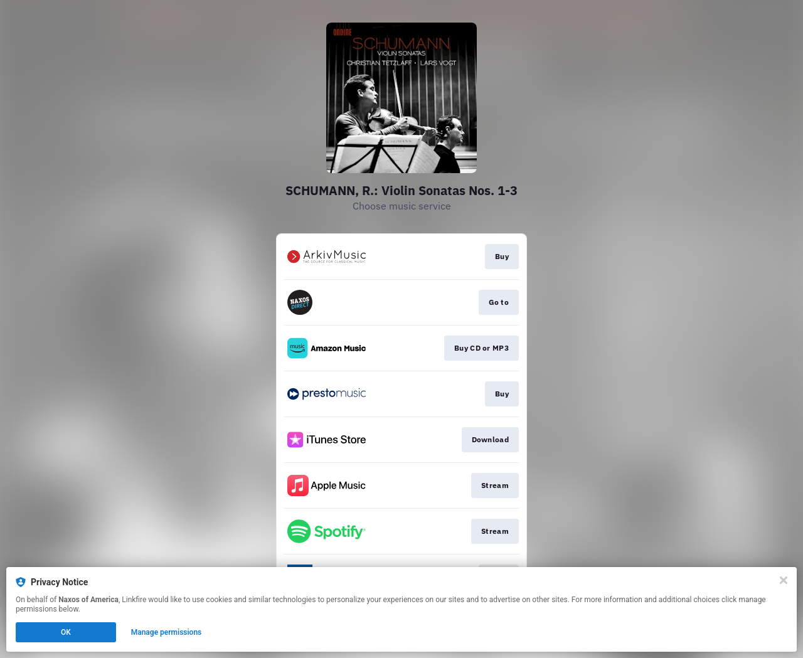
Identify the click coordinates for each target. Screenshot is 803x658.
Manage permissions (166, 632)
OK (66, 632)
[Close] (784, 580)
